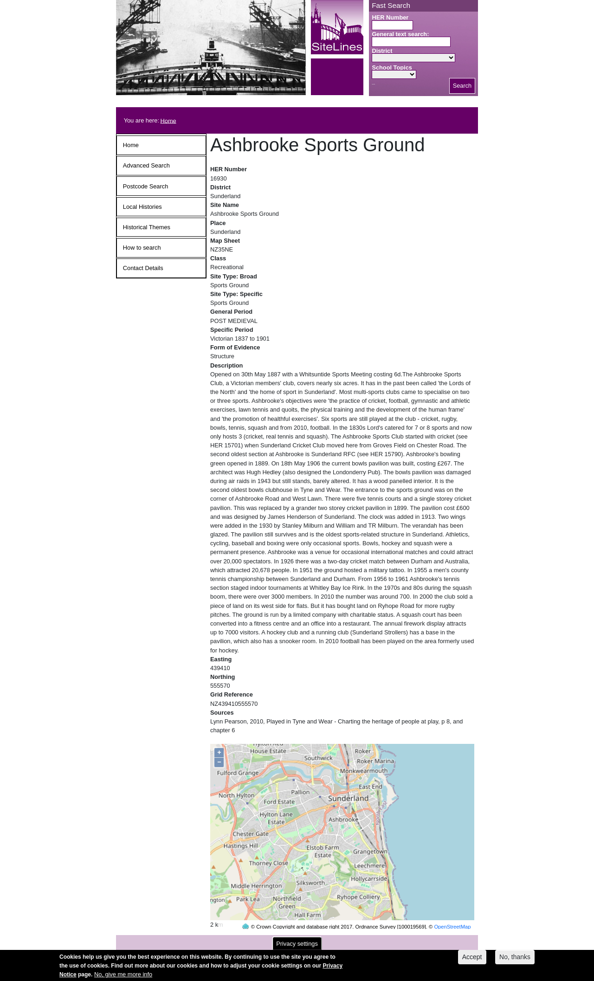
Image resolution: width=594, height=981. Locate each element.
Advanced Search (146, 165)
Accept (472, 959)
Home (168, 120)
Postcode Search (145, 186)
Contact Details (143, 268)
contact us (357, 939)
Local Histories (142, 206)
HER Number (390, 17)
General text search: (400, 34)
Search (462, 85)
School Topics (392, 67)
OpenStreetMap (452, 909)
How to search (142, 247)
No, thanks (514, 959)
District (382, 50)
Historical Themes (146, 227)
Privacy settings (297, 946)
